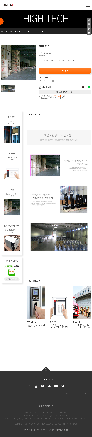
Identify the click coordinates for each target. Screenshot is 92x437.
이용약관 (44, 430)
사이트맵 (52, 430)
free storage (34, 114)
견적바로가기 (65, 70)
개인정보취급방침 (62, 430)
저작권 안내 (28, 430)
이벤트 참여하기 (46, 81)
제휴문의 (36, 430)
